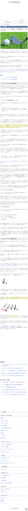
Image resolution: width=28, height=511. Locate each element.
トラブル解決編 (6, 24)
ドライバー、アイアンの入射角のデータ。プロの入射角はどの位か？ (14, 370)
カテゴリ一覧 (21, 20)
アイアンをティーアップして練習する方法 (9, 79)
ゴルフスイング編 (4, 420)
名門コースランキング (5, 460)
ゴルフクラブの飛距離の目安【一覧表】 (8, 387)
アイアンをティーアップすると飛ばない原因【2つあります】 (12, 375)
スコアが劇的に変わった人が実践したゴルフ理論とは (11, 326)
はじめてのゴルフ (4, 469)
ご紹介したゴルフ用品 (5, 489)
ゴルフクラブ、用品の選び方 (6, 444)
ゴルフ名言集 (3, 477)
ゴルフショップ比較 (4, 446)
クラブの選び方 (7, 22)
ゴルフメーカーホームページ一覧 (7, 449)
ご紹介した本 (3, 491)
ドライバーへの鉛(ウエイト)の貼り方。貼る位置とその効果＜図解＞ (14, 392)
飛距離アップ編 (4, 430)
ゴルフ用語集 (3, 480)
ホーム (7, 20)
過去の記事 (3, 438)
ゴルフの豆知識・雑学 (5, 475)
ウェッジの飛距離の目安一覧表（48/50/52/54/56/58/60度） (12, 384)
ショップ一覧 (21, 22)
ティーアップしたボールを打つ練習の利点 (9, 77)
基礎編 (2, 417)
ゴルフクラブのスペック (5, 451)
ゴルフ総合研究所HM (14, 508)
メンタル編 (3, 435)
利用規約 (2, 500)
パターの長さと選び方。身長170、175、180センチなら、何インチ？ (14, 389)
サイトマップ (3, 502)
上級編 (2, 433)
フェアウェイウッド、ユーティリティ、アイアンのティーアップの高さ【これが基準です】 (14, 70)
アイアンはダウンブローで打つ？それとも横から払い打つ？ (12, 368)
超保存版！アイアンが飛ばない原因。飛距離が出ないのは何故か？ (13, 373)
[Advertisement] (14, 12)
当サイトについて (4, 497)
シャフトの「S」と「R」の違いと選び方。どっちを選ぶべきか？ (13, 394)
